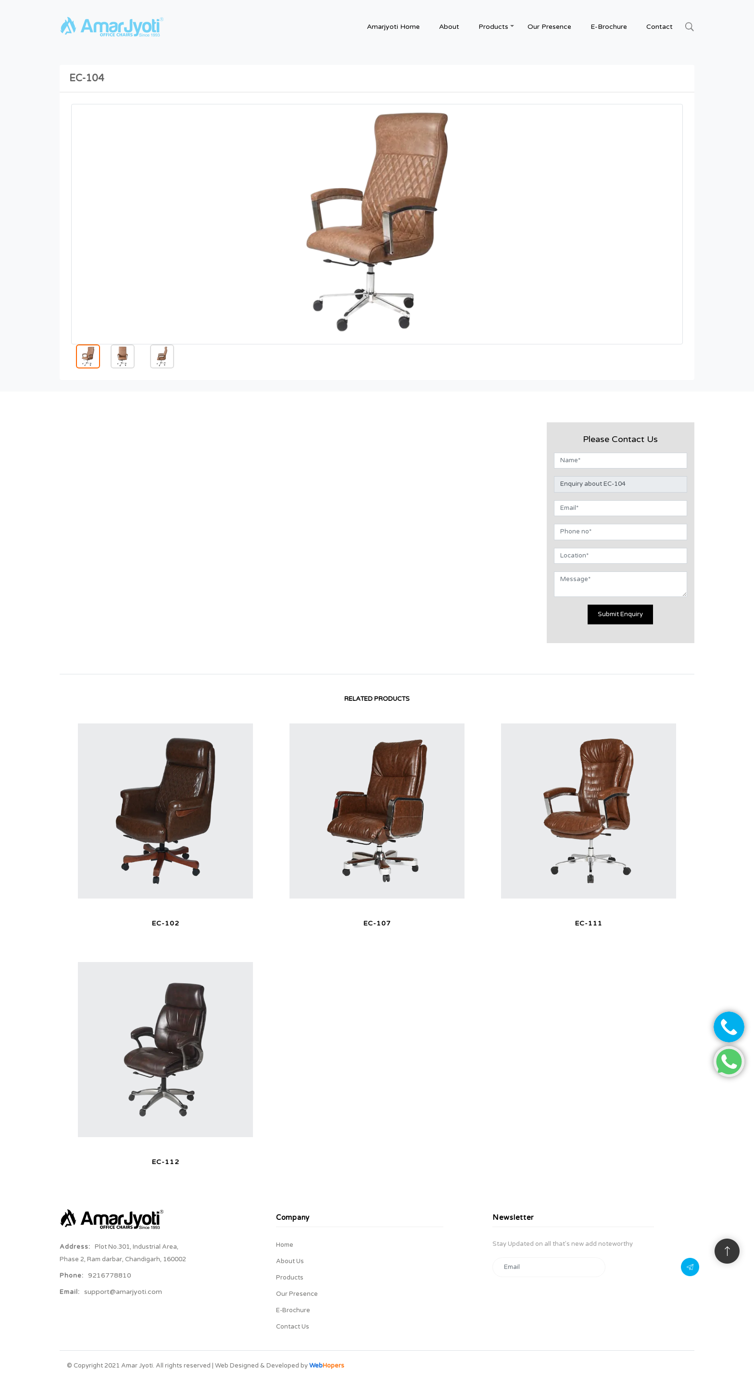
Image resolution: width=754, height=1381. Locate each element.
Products (289, 1277)
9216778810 (109, 1275)
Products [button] (493, 27)
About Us (290, 1261)
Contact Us (292, 1326)
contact (659, 27)
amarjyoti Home (393, 27)
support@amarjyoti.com (123, 1292)
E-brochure (609, 27)
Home (284, 1245)
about (449, 27)
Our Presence (549, 27)
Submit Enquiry (620, 614)
